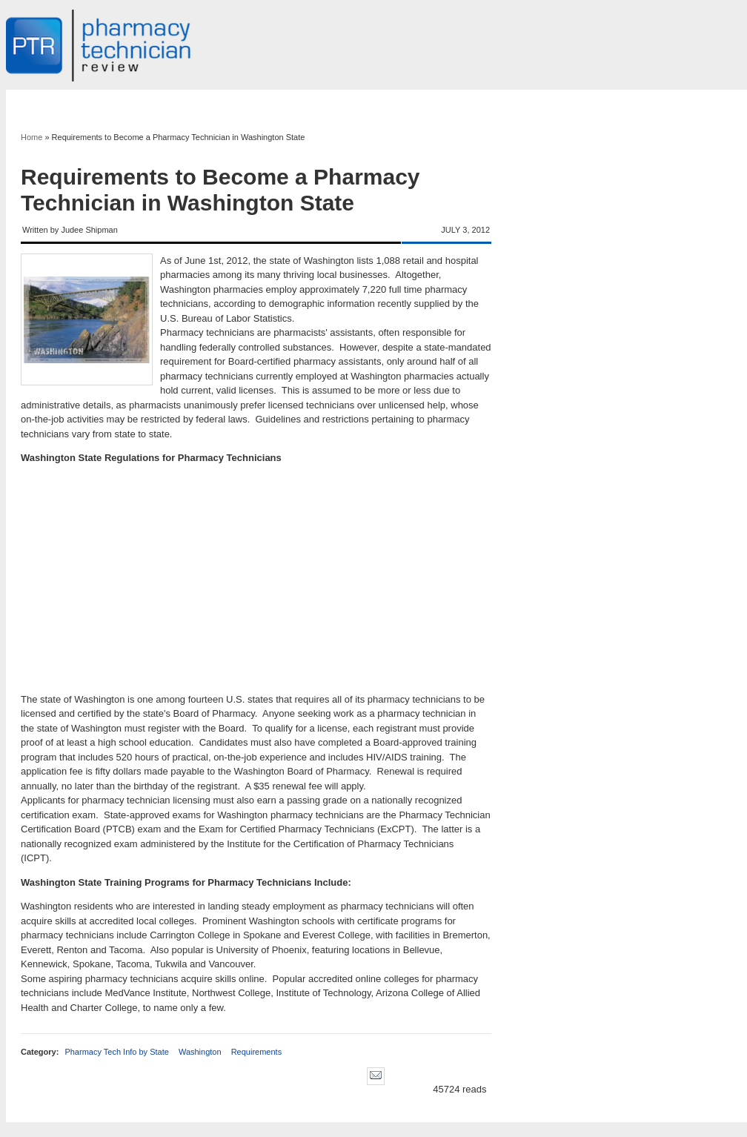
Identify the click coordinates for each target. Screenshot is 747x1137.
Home (31, 137)
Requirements (256, 1051)
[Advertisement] (256, 579)
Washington (200, 1051)
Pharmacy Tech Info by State (116, 1051)
